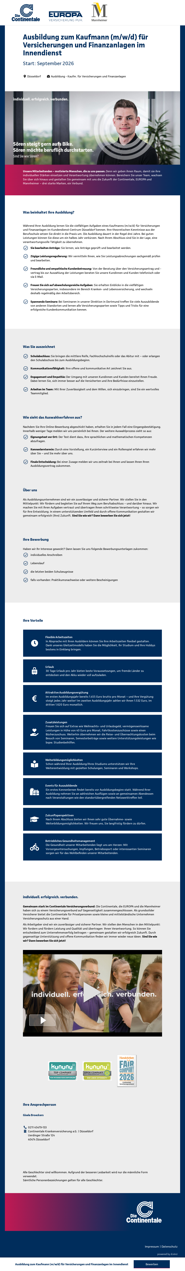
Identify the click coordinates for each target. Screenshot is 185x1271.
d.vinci (174, 1254)
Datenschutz (169, 1246)
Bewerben (152, 1264)
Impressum (152, 1246)
